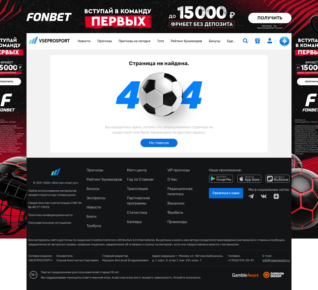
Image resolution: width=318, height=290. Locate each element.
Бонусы (214, 41)
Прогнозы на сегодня (134, 41)
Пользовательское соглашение (49, 222)
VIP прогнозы (178, 170)
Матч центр (137, 170)
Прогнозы (104, 41)
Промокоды (177, 222)
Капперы (134, 222)
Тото (160, 41)
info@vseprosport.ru (276, 260)
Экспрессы (96, 198)
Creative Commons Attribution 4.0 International (122, 240)
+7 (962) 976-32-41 (241, 260)
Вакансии (175, 203)
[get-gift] (257, 41)
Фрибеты (175, 212)
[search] (245, 41)
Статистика (137, 212)
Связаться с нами (226, 193)
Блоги (92, 216)
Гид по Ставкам (140, 179)
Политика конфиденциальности (50, 215)
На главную (159, 143)
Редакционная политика (180, 191)
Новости (84, 41)
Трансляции (137, 189)
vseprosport (49, 40)
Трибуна (94, 226)
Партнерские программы (138, 200)
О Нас (172, 179)
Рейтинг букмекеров (186, 41)
